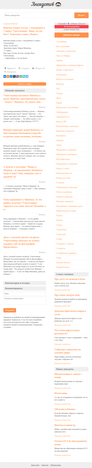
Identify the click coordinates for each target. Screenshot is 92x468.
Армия (59, 60)
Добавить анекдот (71, 35)
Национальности (64, 173)
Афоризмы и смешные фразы (69, 65)
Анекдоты (45, 465)
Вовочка (14, 24)
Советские (61, 234)
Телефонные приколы (66, 253)
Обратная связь (55, 465)
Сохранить (23, 68)
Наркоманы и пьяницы (66, 164)
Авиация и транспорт (66, 51)
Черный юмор (62, 267)
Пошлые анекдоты (64, 201)
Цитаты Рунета (63, 262)
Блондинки (61, 74)
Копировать (10, 72)
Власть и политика (65, 79)
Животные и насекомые (67, 107)
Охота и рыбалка (64, 192)
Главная (6, 24)
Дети (58, 98)
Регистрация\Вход (71, 27)
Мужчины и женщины (66, 154)
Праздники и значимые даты (69, 206)
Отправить (9, 310)
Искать (81, 15)
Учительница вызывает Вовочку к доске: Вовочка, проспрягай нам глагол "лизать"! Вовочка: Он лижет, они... (24, 98)
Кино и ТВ (61, 121)
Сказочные (61, 229)
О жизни (60, 182)
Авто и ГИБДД (63, 56)
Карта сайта (35, 465)
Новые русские (63, 178)
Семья (59, 225)
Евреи (59, 103)
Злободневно (62, 112)
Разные (59, 220)
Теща (58, 258)
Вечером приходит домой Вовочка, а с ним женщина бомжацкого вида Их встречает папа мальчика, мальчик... (23, 133)
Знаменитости (62, 117)
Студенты (60, 248)
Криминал (61, 135)
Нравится (10, 68)
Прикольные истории (66, 211)
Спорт (59, 239)
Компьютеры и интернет (67, 126)
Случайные (61, 41)
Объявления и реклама (66, 187)
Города (59, 93)
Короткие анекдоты (65, 131)
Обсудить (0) (38, 68)
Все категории (62, 46)
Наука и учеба (62, 168)
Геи (57, 88)
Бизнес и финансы (64, 70)
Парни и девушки (64, 197)
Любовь (60, 140)
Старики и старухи (65, 243)
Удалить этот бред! (25, 84)
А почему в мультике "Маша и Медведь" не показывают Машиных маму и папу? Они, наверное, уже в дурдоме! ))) (23, 172)
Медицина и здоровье (66, 150)
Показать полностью (62, 290)
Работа (59, 215)
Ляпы (58, 145)
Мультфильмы (63, 159)
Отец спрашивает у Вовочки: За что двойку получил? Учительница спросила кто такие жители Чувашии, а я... (24, 204)
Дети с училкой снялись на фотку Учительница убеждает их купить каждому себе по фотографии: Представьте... (21, 242)
